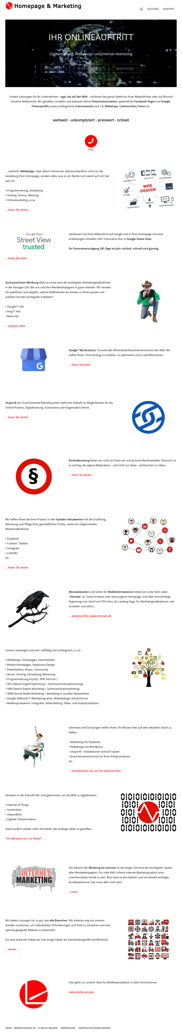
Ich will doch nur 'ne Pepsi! (23, 838)
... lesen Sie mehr (16, 258)
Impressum (68, 1028)
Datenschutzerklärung (95, 1028)
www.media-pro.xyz (81, 992)
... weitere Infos (15, 325)
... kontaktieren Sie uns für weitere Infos (95, 771)
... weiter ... (12, 949)
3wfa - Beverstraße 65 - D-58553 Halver (31, 1028)
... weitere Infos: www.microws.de (90, 616)
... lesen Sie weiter (16, 209)
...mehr (73, 891)
